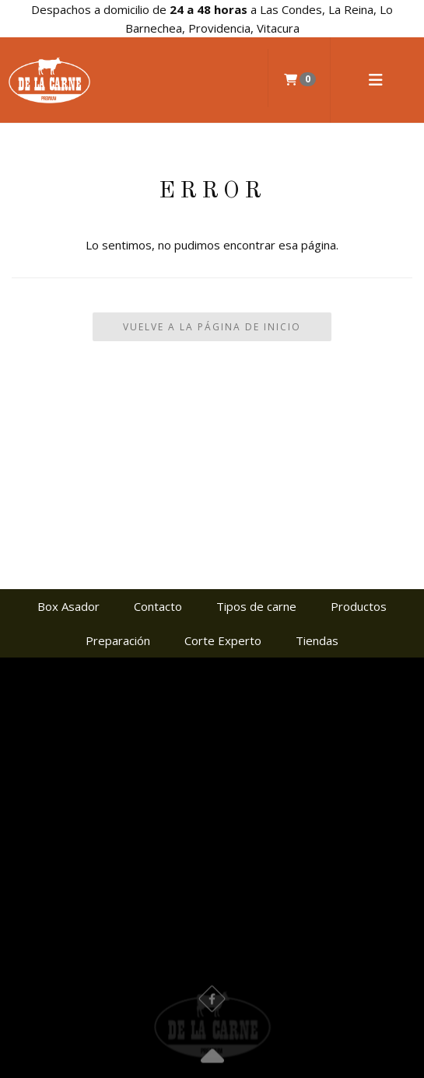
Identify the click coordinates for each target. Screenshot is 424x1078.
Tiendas (317, 640)
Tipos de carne (256, 606)
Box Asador (68, 606)
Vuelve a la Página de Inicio (212, 326)
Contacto (158, 606)
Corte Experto (222, 640)
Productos (359, 606)
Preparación (118, 640)
